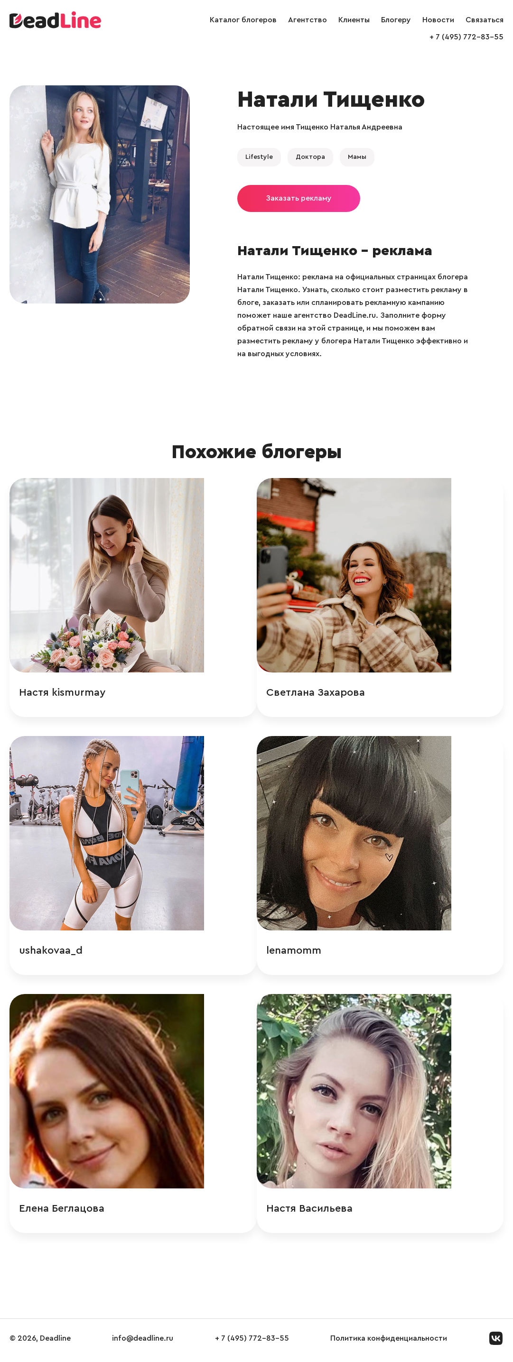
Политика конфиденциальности (388, 1342)
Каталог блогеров (243, 20)
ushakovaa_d (51, 952)
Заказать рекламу (299, 198)
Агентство (307, 20)
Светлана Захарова (367, 693)
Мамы (357, 157)
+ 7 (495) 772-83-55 (466, 37)
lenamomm (345, 952)
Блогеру (396, 20)
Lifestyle (259, 157)
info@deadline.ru (142, 1342)
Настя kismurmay (62, 693)
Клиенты (354, 20)
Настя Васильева (361, 1211)
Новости (438, 20)
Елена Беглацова (61, 1211)
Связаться (485, 20)
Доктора (310, 157)
